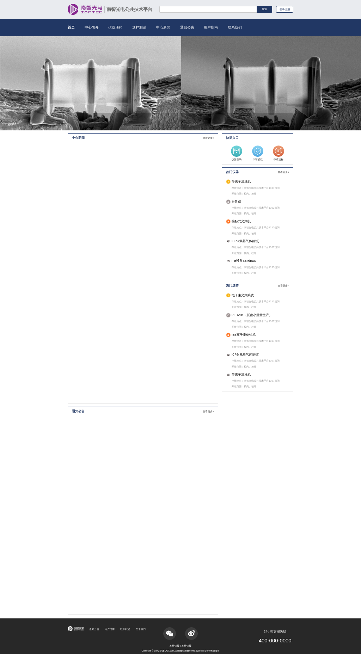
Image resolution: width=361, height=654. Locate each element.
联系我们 (235, 27)
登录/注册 (284, 9)
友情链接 (174, 645)
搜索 (262, 9)
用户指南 (211, 27)
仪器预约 (115, 27)
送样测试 (139, 27)
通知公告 (187, 27)
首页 (71, 27)
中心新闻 (163, 27)
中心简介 (92, 27)
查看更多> (208, 138)
